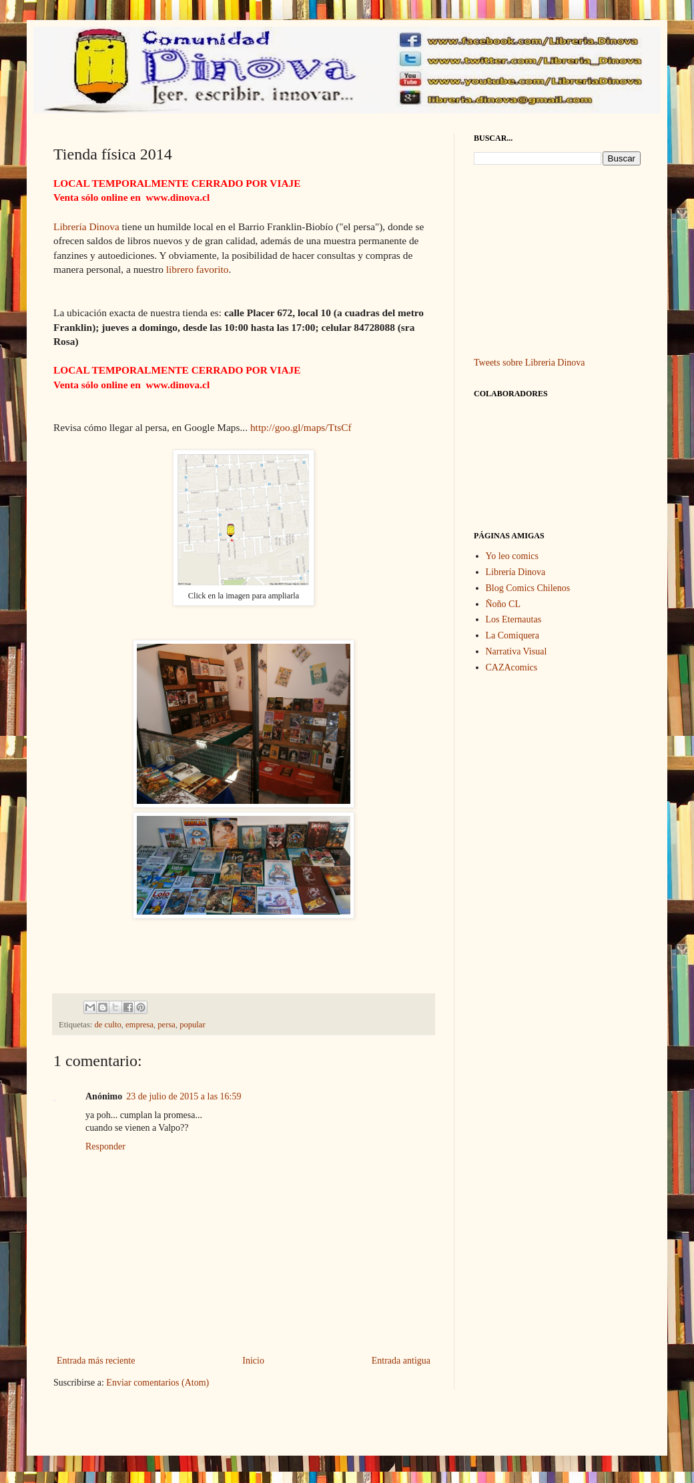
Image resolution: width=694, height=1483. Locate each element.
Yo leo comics (512, 556)
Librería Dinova (86, 226)
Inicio (253, 1361)
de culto (108, 1024)
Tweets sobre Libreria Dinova (529, 363)
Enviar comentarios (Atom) (157, 1383)
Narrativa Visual (516, 651)
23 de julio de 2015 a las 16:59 (183, 1096)
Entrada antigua (401, 1361)
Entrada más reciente (96, 1361)
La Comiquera (512, 635)
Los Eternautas (514, 619)
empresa (139, 1024)
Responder (105, 1146)
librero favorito (197, 269)
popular (192, 1024)
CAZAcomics (512, 667)
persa (166, 1024)
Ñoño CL (503, 604)
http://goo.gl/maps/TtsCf (301, 427)
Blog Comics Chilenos (528, 588)
